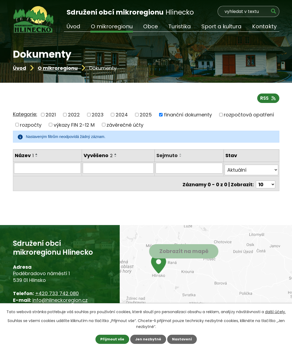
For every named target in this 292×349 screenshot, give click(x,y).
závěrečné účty (125, 126)
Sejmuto (167, 157)
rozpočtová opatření (249, 116)
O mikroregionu (58, 68)
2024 (122, 116)
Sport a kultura (221, 26)
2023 (98, 116)
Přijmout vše (110, 339)
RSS (267, 100)
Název (24, 157)
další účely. (275, 311)
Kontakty (264, 26)
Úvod (19, 68)
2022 (74, 116)
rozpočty (31, 126)
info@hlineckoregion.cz (60, 300)
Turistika (179, 26)
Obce (150, 26)
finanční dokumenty (188, 116)
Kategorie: (25, 116)
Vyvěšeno (98, 157)
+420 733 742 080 (57, 293)
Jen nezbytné (148, 339)
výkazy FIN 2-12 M (74, 126)
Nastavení (184, 339)
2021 (51, 116)
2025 (146, 116)
